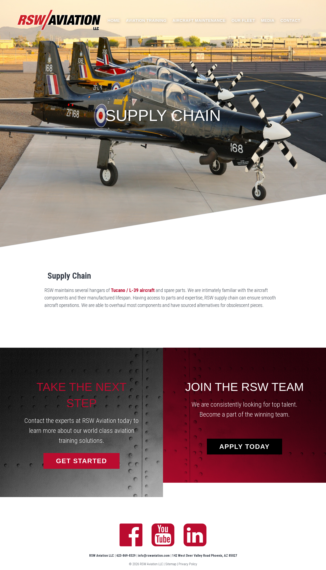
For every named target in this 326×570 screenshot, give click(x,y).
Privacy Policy (188, 564)
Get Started (81, 461)
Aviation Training (146, 20)
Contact (290, 20)
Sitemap (170, 564)
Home (113, 20)
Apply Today (244, 446)
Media (267, 20)
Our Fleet (243, 20)
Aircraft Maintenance (199, 20)
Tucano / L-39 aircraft (133, 290)
